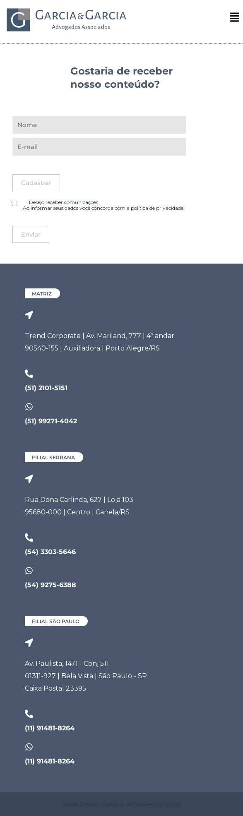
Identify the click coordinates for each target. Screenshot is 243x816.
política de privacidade (157, 208)
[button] (234, 18)
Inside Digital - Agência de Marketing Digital (121, 804)
